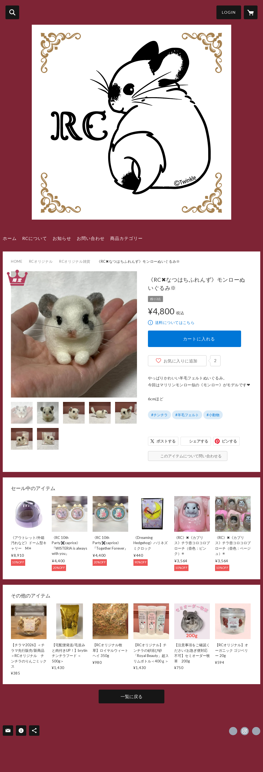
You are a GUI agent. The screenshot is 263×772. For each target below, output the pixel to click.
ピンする (229, 441)
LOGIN (229, 12)
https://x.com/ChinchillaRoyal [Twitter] (233, 731)
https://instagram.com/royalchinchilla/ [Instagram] (245, 731)
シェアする (198, 441)
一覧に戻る (131, 696)
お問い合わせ (91, 238)
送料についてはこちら (175, 322)
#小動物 (213, 415)
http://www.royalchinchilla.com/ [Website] (256, 731)
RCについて (34, 238)
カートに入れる (199, 338)
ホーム (10, 238)
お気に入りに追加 (181, 360)
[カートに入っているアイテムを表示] (251, 12)
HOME (16, 261)
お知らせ (62, 238)
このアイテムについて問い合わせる (191, 456)
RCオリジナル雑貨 (74, 261)
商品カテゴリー (126, 238)
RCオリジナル (41, 261)
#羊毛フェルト (187, 415)
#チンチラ (159, 415)
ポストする (166, 441)
